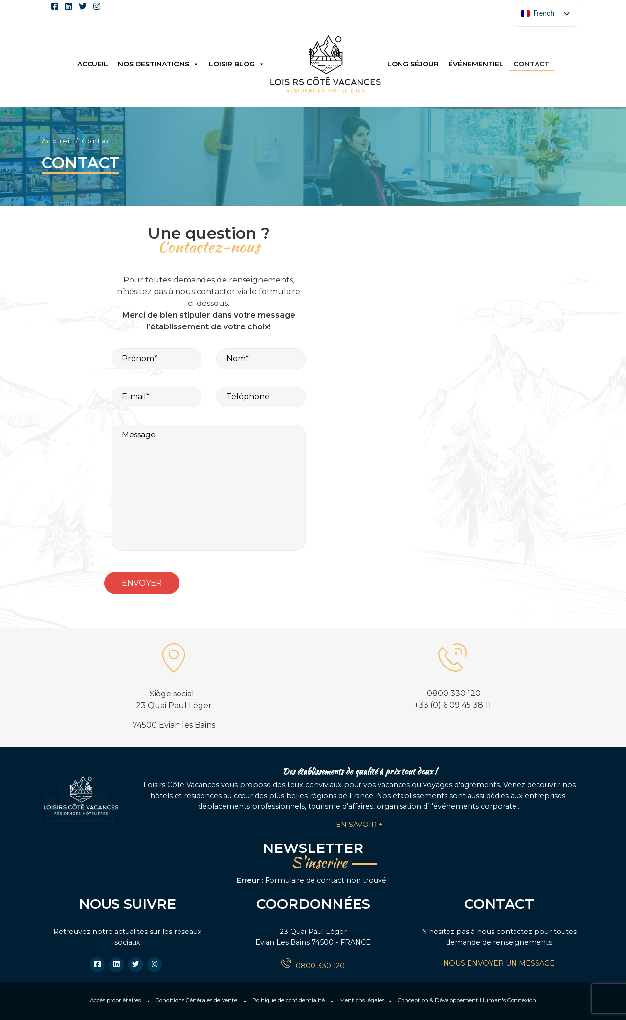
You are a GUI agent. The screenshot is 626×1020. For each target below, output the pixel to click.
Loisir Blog (237, 64)
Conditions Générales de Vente (196, 1000)
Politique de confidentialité (288, 1000)
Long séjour (413, 64)
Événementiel (476, 64)
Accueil (92, 64)
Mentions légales (361, 1000)
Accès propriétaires (115, 1000)
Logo (325, 63)
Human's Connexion (508, 1000)
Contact (531, 64)
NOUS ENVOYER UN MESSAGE (499, 963)
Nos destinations (158, 64)
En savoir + (359, 824)
